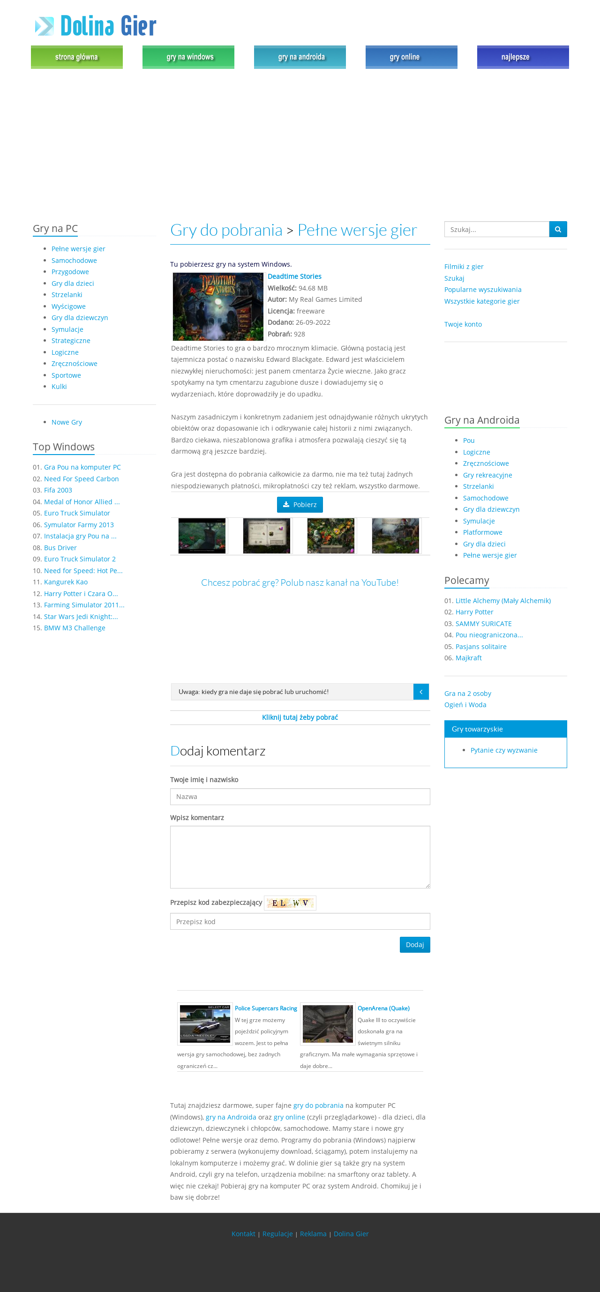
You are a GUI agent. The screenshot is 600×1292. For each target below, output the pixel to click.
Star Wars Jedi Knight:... (81, 616)
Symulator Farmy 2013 (79, 524)
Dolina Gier (351, 1233)
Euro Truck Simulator (77, 512)
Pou (469, 440)
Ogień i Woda (465, 704)
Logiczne (65, 352)
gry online (289, 1117)
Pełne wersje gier (78, 248)
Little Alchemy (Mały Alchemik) (503, 600)
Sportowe (66, 375)
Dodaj (415, 944)
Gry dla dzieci (73, 283)
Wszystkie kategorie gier (482, 301)
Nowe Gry (67, 422)
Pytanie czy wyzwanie (504, 750)
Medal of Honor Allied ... (82, 501)
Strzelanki (67, 294)
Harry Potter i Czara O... (81, 593)
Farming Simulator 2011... (84, 604)
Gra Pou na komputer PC (82, 467)
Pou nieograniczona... (489, 634)
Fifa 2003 (58, 489)
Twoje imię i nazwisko (204, 779)
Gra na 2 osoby (467, 693)
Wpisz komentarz (197, 817)
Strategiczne (71, 340)
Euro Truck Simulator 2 (80, 558)
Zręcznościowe (75, 363)
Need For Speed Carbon (81, 478)
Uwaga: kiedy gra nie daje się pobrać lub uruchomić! (254, 691)
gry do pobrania (318, 1105)
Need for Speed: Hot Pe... (83, 570)
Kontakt (243, 1233)
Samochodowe (74, 260)
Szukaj (454, 278)
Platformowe (482, 532)
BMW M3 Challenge (74, 627)
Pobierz (300, 504)
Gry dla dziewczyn (80, 317)
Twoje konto (463, 324)
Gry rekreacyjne (487, 474)
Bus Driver (60, 547)
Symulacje (67, 329)
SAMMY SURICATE (484, 623)
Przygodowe (70, 271)
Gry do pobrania (226, 230)
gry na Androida (231, 1117)
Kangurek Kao (66, 581)
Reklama (313, 1233)
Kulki (59, 386)
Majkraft (469, 657)
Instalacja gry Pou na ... (80, 535)
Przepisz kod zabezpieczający (243, 903)
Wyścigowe (69, 306)
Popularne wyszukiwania (483, 289)
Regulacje (277, 1233)
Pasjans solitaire (481, 646)
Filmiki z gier (464, 266)
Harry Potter (475, 611)
